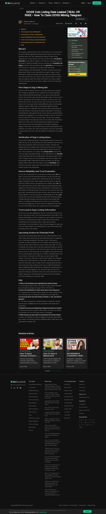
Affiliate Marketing (25, 351)
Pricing (50, 3)
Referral (56, 3)
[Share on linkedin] (14, 388)
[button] (83, 3)
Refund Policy (91, 505)
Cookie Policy (82, 505)
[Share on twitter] (11, 388)
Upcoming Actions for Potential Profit (33, 42)
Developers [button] (67, 3)
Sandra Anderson (29, 21)
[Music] (23, 29)
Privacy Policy (74, 505)
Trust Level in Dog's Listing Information (33, 40)
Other (80, 427)
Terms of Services (64, 505)
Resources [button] (43, 3)
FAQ (22, 45)
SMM (68, 351)
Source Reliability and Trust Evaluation (33, 37)
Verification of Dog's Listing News (32, 34)
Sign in (89, 3)
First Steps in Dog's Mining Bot (31, 32)
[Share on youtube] (20, 388)
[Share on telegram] (17, 388)
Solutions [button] (33, 3)
